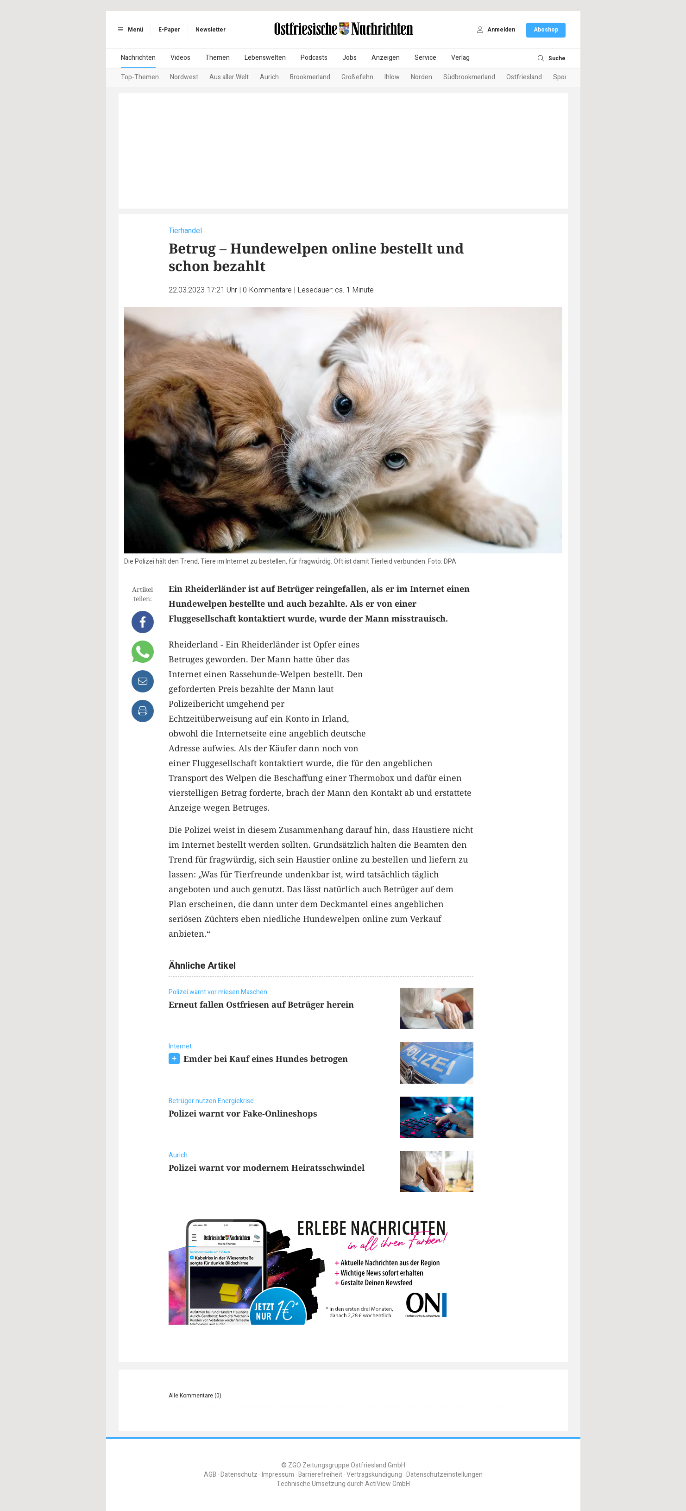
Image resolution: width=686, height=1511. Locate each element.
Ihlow (392, 77)
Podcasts (314, 58)
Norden (421, 77)
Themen (217, 58)
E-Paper (169, 29)
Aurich (269, 77)
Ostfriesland (524, 77)
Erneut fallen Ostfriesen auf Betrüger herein (261, 1004)
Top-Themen (140, 77)
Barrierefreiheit (320, 1474)
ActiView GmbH (387, 1484)
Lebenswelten (265, 58)
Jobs (349, 58)
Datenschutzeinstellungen (444, 1474)
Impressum (278, 1474)
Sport (561, 77)
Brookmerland (310, 77)
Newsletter (210, 29)
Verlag (460, 58)
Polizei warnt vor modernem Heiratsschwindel (267, 1167)
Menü (129, 29)
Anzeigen (385, 58)
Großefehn (357, 77)
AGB (210, 1474)
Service (425, 58)
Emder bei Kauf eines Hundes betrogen (265, 1058)
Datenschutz (239, 1474)
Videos (180, 58)
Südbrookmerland (469, 77)
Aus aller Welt (229, 77)
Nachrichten (138, 58)
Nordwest (184, 77)
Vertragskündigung (374, 1474)
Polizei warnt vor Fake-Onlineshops (243, 1113)
